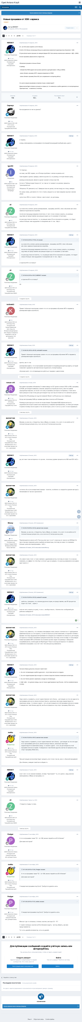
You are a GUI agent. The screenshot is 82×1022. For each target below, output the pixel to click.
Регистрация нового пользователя (22, 966)
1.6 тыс (11, 850)
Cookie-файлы (49, 1019)
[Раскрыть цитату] (22, 240)
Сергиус (10, 105)
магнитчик (10, 418)
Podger (10, 834)
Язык (30, 1019)
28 (10, 182)
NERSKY (15, 27)
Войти (57, 966)
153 (11, 320)
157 (11, 220)
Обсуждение (23, 29)
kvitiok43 (10, 304)
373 (11, 538)
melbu (10, 732)
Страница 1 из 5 (31, 35)
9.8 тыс (11, 748)
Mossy (10, 523)
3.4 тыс (11, 58)
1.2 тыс (11, 398)
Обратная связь (39, 1019)
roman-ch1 (10, 383)
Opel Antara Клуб (10, 2)
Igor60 (10, 166)
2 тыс (10, 121)
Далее (18, 35)
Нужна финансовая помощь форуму (41, 13)
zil (10, 205)
